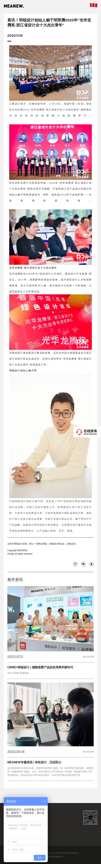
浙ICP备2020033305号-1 (50, 856)
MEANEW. (14, 6)
